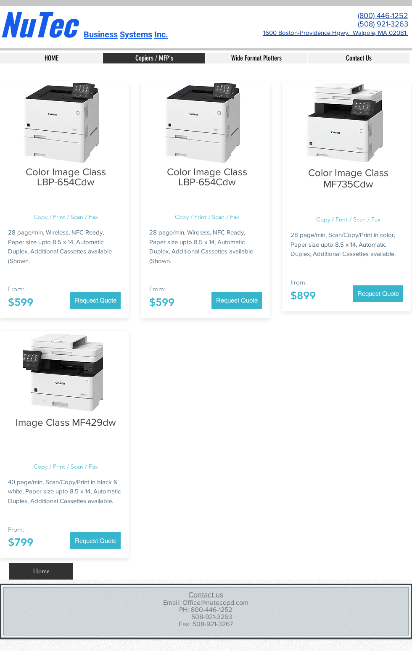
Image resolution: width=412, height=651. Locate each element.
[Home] (41, 571)
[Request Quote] (95, 300)
